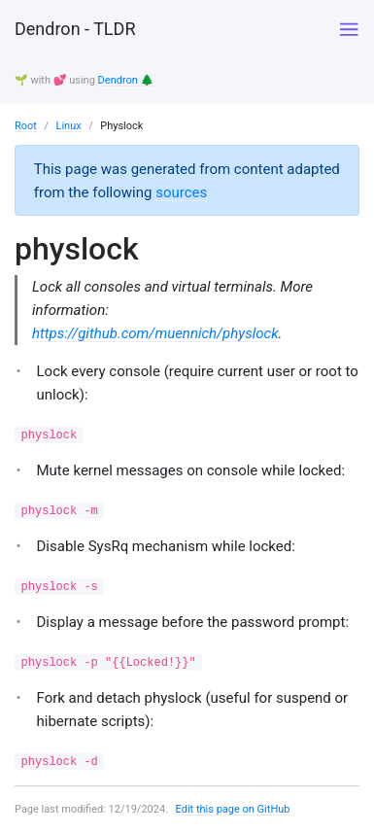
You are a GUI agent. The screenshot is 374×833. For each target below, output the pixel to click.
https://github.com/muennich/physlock (155, 333)
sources (181, 192)
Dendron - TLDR (75, 28)
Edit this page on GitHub (233, 809)
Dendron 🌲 (126, 80)
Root (26, 126)
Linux (68, 126)
